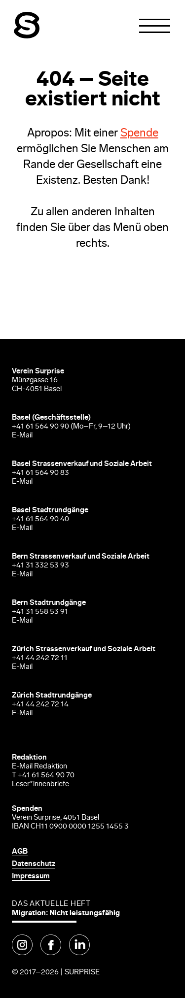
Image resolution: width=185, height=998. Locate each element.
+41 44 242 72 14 (40, 704)
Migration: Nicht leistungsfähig (66, 913)
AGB (20, 852)
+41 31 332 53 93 (41, 565)
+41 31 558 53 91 (40, 612)
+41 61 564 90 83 (40, 473)
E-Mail (22, 435)
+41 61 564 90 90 (40, 427)
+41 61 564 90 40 (40, 519)
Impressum (31, 876)
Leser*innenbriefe (40, 784)
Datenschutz (33, 864)
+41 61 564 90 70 (46, 775)
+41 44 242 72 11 (40, 658)
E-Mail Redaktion (39, 766)
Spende (139, 133)
